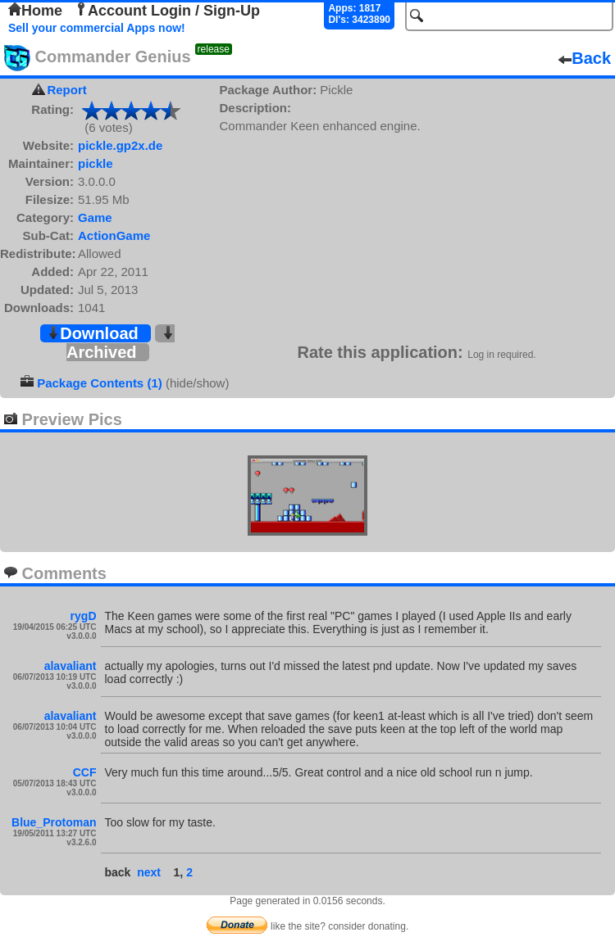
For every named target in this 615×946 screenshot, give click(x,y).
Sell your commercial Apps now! (96, 27)
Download (93, 333)
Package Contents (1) (99, 383)
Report (66, 90)
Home (35, 10)
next (149, 872)
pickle (95, 163)
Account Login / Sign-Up (167, 10)
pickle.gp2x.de (120, 145)
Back (584, 58)
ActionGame (114, 235)
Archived (120, 343)
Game (95, 217)
